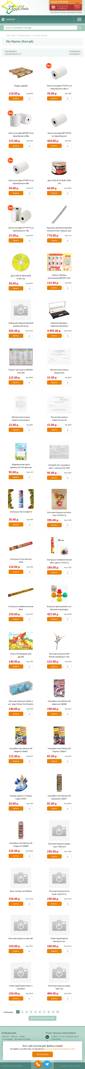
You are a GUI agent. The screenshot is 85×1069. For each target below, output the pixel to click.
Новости (14, 1036)
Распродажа (7, 1039)
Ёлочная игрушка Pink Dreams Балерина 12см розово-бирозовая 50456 (59, 656)
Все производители (42, 1018)
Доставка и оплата (22, 1039)
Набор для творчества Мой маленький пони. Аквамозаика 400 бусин (20, 326)
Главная (5, 1036)
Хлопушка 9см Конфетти (21, 511)
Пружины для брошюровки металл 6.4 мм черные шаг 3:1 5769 (59, 230)
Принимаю (43, 1054)
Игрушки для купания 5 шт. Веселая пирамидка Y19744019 (59, 609)
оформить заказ (77, 6)
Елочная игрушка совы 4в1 (20, 938)
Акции (22, 1036)
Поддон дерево (21, 85)
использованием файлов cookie (60, 1048)
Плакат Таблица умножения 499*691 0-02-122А (59, 278)
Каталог (10, 19)
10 (57, 1011)
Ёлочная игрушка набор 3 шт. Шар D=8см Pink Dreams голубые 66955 (20, 704)
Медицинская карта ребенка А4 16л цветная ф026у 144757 (21, 467)
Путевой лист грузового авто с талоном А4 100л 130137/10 (59, 468)
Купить (16, 98)
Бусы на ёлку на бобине (21, 891)
